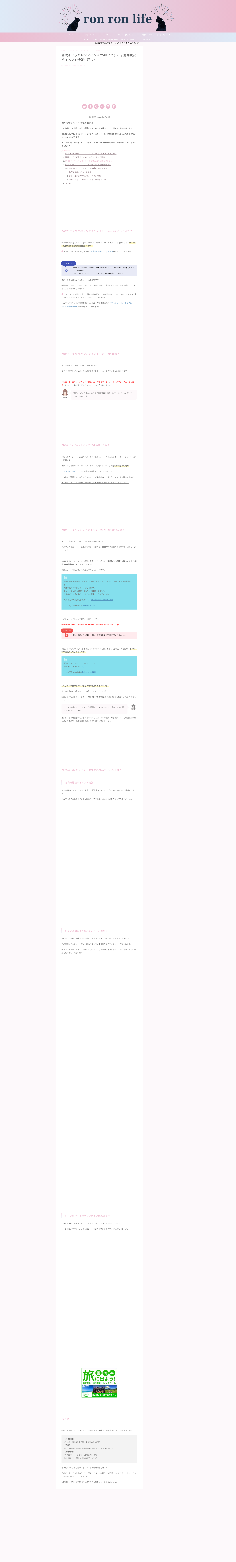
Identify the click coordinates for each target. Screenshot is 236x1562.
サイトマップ (89, 35)
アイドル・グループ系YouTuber (89, 40)
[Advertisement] (95, 84)
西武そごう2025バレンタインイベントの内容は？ (85, 157)
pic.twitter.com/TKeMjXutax (101, 598)
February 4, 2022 (89, 670)
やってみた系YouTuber (165, 35)
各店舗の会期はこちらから (101, 250)
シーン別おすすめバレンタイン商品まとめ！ (86, 179)
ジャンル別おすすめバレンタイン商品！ (85, 175)
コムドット (146, 39)
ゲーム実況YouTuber (146, 35)
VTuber (108, 35)
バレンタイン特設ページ (71, 470)
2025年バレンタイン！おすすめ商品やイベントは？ (85, 168)
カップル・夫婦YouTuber (108, 39)
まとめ (68, 183)
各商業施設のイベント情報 (79, 172)
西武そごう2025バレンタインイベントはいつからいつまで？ (89, 154)
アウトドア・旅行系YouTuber (127, 40)
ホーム (71, 35)
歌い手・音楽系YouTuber (127, 35)
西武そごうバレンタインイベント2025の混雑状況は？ (86, 164)
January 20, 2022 (89, 603)
